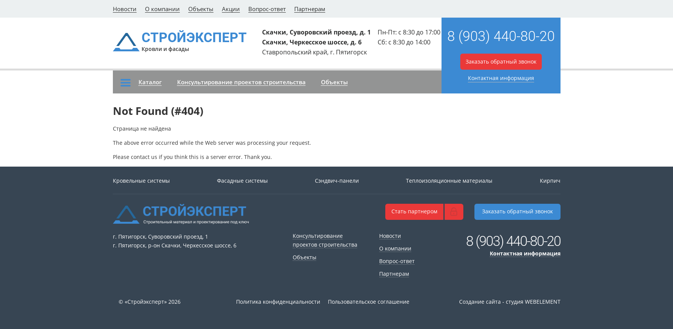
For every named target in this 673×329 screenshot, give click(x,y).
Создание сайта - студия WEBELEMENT (510, 301)
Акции (231, 9)
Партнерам (309, 9)
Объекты (200, 9)
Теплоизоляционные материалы (449, 180)
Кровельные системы (141, 180)
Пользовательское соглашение (368, 301)
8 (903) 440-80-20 (501, 36)
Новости (125, 9)
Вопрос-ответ (267, 9)
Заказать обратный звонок (501, 61)
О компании (162, 9)
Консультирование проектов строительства (241, 82)
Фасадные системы (242, 180)
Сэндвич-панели (337, 180)
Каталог (141, 82)
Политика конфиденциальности (278, 301)
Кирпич (550, 180)
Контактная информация (501, 78)
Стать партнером (414, 211)
